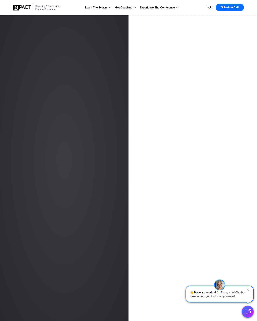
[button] (220, 294)
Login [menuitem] (209, 7)
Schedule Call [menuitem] (230, 7)
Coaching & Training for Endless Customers (47, 7)
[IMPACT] (22, 7)
